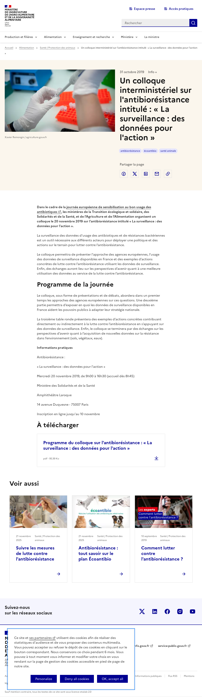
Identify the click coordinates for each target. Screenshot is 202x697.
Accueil (9, 48)
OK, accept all (112, 678)
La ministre (151, 37)
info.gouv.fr (141, 646)
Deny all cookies (77, 678)
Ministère (127, 37)
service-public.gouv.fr (172, 646)
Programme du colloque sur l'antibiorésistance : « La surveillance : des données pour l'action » (97, 445)
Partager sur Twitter (135, 174)
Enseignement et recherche (91, 37)
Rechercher (193, 23)
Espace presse (144, 8)
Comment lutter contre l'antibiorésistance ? (162, 553)
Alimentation (53, 37)
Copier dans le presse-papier (168, 174)
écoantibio (150, 151)
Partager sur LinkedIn (146, 174)
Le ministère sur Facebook (167, 611)
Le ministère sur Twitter (142, 611)
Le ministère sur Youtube (192, 611)
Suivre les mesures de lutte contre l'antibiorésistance (35, 553)
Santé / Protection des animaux (57, 48)
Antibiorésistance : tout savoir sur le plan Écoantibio (98, 553)
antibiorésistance (130, 151)
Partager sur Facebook (124, 174)
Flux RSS (172, 676)
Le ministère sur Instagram (180, 611)
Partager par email (157, 174)
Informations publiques (148, 676)
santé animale (168, 151)
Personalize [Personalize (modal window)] (43, 678)
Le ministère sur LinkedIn (154, 611)
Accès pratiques (181, 8)
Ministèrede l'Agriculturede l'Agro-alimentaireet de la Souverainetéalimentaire (19, 15)
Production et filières (19, 37)
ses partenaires (40, 637)
